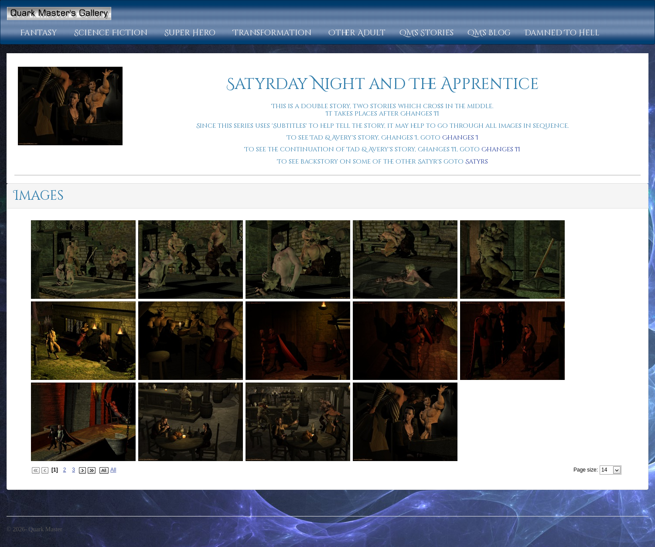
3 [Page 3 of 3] (73, 470)
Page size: (585, 470)
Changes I (460, 137)
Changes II (500, 149)
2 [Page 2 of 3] (64, 470)
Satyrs (476, 161)
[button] (40, 33)
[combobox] (606, 470)
